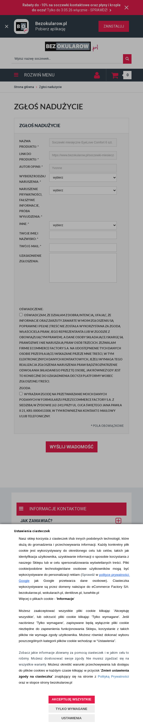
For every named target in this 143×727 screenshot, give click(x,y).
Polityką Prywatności (113, 676)
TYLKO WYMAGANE (71, 709)
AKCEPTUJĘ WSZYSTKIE (71, 699)
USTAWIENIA (72, 718)
